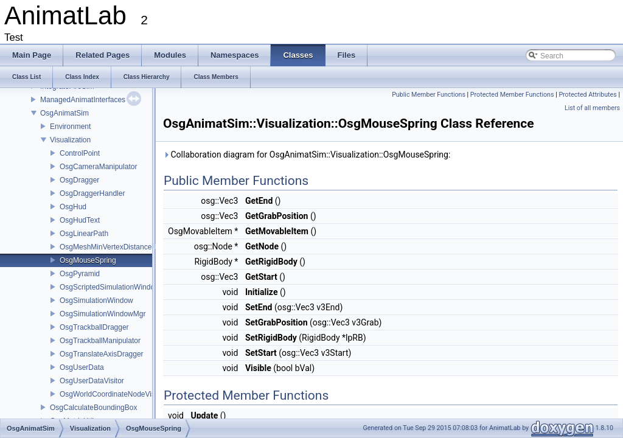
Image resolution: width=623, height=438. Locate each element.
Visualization (70, 140)
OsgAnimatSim (64, 113)
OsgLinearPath (84, 233)
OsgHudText (80, 220)
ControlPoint (80, 153)
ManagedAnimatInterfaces (82, 100)
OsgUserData (82, 367)
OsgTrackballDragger (94, 327)
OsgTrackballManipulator (100, 340)
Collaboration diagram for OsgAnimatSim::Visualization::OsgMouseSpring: (306, 154)
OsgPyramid (80, 273)
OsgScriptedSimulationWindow (110, 287)
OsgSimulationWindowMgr (102, 314)
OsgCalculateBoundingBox (93, 407)
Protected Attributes (587, 95)
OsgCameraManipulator (98, 166)
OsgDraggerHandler (92, 193)
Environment (70, 126)
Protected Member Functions (512, 95)
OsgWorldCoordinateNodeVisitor (112, 394)
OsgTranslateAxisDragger (102, 354)
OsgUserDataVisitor (92, 381)
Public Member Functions (428, 95)
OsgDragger (79, 180)
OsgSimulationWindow (96, 300)
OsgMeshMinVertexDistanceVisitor (116, 247)
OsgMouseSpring (88, 260)
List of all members (592, 108)
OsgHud (73, 207)
